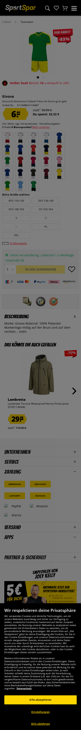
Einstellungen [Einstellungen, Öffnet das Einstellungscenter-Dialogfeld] (40, 718)
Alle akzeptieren (40, 706)
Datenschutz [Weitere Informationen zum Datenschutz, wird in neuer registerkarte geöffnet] (24, 694)
